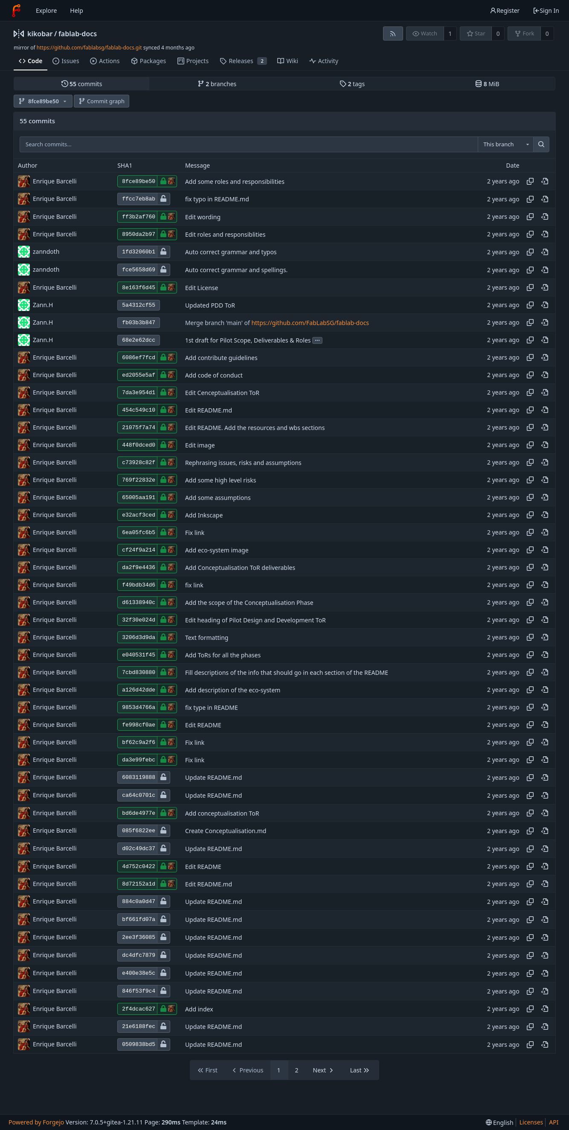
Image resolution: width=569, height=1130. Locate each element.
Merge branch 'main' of (218, 323)
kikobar (40, 33)
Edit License (201, 288)
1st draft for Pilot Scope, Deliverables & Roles (248, 340)
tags (352, 84)
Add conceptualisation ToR (222, 813)
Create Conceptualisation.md (225, 831)
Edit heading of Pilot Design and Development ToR (255, 620)
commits (81, 84)
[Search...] (541, 145)
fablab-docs (77, 33)
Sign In (546, 10)
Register (505, 10)
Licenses (531, 1122)
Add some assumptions (218, 498)
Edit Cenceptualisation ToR (222, 393)
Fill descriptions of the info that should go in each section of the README (286, 672)
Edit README (203, 725)
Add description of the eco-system (233, 690)
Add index (199, 1009)
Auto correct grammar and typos (231, 252)
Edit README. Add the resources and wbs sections (255, 428)
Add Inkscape (204, 515)
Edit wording (203, 217)
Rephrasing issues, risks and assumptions (243, 463)
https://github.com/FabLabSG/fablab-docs (310, 323)
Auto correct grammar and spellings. (236, 270)
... (317, 340)
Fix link (194, 533)
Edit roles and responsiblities (225, 234)
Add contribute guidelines (221, 358)
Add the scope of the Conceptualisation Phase (249, 602)
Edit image (200, 445)
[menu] (500, 1122)
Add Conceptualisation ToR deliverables (240, 568)
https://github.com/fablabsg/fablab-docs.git (89, 47)
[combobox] (505, 145)
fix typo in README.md (217, 199)
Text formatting (207, 637)
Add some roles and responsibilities (234, 181)
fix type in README (211, 707)
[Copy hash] (530, 181)
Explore (46, 10)
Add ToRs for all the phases (223, 655)
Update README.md (213, 777)
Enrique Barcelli (55, 181)
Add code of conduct (214, 375)
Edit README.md (208, 410)
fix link (194, 585)
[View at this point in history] (544, 181)
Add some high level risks (220, 480)
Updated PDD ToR (210, 305)
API (553, 1122)
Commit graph (101, 101)
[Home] (16, 10)
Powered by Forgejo (36, 1122)
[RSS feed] (393, 33)
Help (76, 10)
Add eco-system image (217, 550)
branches (217, 84)
